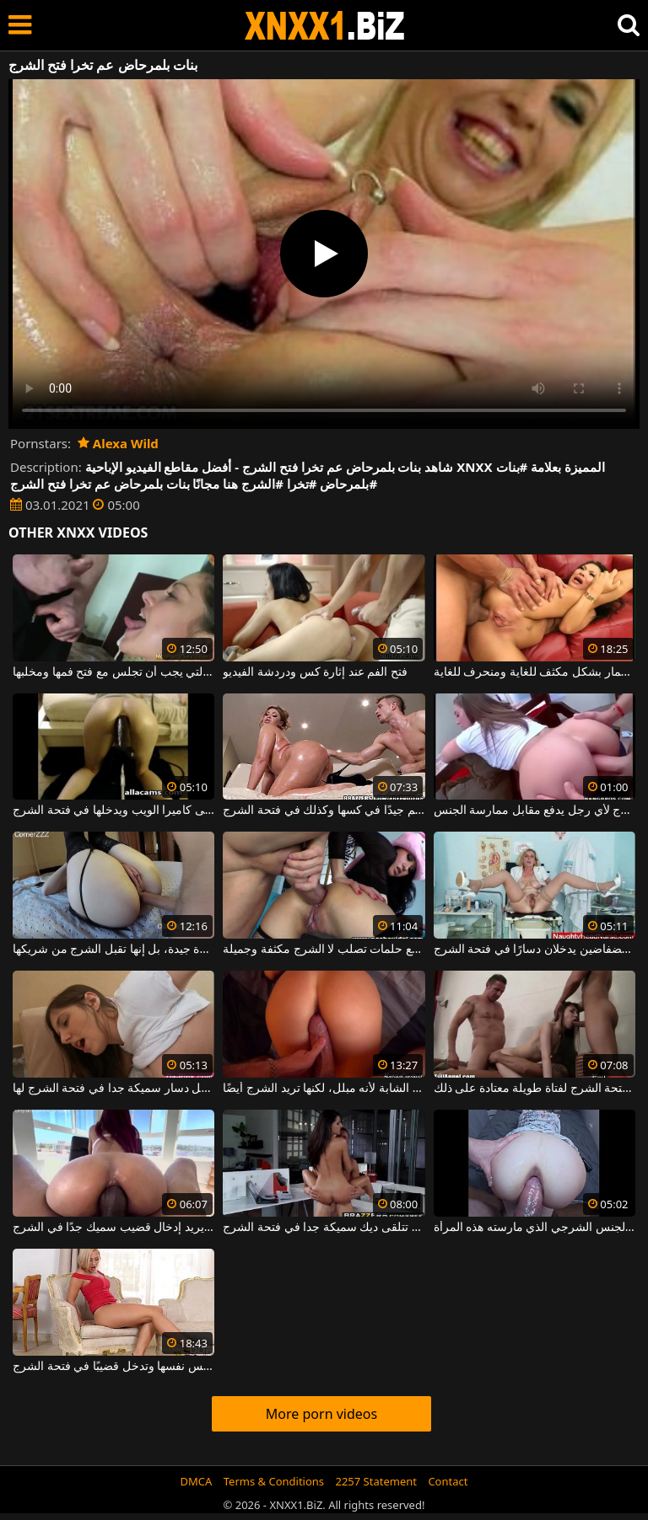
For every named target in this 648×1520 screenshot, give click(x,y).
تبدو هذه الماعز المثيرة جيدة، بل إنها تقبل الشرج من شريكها (113, 949)
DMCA (197, 1481)
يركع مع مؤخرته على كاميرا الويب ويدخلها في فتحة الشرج (113, 810)
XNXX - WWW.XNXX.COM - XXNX (325, 25)
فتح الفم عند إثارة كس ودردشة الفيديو (315, 672)
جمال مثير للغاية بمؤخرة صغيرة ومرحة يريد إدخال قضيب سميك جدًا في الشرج (113, 1227)
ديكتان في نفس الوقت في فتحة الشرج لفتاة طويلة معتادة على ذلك (534, 1088)
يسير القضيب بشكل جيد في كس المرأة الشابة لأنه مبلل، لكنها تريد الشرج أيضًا (323, 1088)
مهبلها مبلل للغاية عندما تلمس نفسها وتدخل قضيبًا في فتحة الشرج (113, 1366)
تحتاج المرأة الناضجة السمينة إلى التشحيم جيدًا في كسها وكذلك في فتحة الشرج (323, 810)
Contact (447, 1481)
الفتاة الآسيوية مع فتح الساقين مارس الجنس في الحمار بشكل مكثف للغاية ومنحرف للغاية (534, 672)
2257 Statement (376, 1481)
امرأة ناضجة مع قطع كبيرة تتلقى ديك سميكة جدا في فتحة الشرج (323, 1227)
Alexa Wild (118, 443)
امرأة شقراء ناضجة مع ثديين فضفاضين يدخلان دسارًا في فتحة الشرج (534, 949)
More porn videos (321, 1414)
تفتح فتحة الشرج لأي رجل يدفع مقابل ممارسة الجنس (534, 810)
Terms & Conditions (274, 1481)
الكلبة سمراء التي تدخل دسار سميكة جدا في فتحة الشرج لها (113, 1088)
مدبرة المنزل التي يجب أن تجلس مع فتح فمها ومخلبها (113, 672)
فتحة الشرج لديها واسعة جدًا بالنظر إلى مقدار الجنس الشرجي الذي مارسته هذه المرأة (534, 1227)
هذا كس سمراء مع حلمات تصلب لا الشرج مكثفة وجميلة (323, 949)
